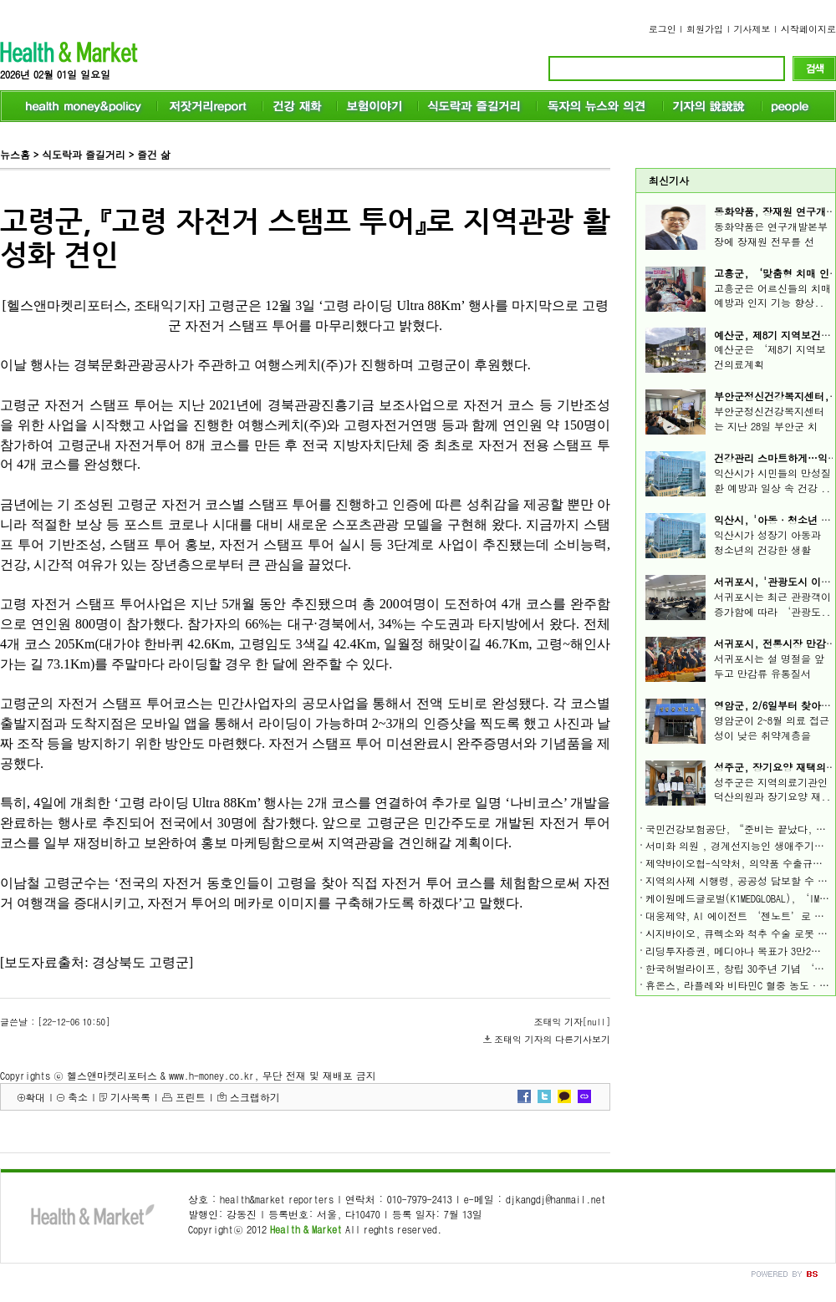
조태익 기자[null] (572, 1021)
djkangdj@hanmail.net (556, 1199)
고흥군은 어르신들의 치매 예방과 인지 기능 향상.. (772, 295)
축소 (78, 1097)
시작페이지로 (808, 29)
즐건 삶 (154, 154)
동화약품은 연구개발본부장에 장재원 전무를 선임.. (771, 241)
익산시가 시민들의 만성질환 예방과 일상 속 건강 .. (772, 480)
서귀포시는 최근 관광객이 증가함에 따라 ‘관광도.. (772, 603)
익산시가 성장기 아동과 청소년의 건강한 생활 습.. (767, 549)
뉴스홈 (15, 154)
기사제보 (752, 29)
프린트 (191, 1097)
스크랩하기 (255, 1097)
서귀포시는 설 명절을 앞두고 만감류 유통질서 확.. (769, 673)
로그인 (662, 29)
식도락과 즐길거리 (83, 154)
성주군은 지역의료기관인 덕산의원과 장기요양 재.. (772, 789)
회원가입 (704, 29)
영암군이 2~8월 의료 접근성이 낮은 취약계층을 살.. (771, 735)
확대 (35, 1097)
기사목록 (130, 1097)
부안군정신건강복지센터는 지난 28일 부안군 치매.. (769, 426)
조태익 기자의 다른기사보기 (552, 1039)
